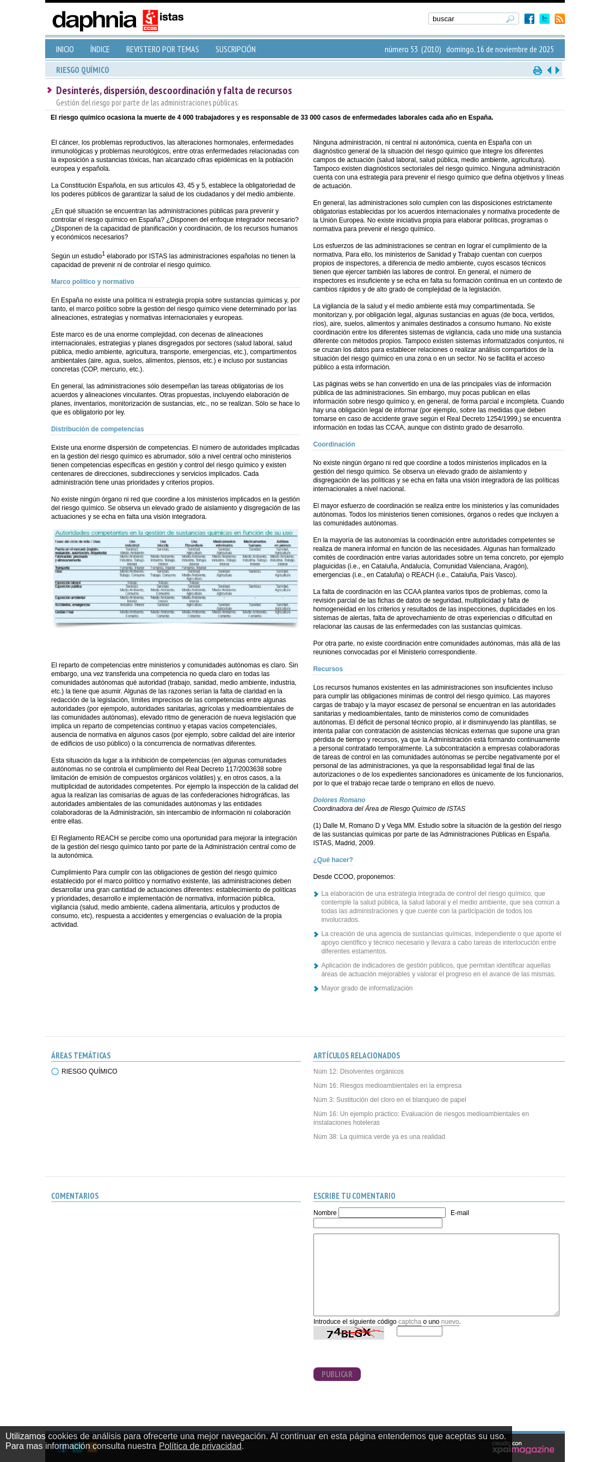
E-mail (460, 1213)
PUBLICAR (337, 1374)
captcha (409, 1321)
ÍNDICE (100, 49)
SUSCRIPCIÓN (235, 49)
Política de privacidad (200, 1446)
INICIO (65, 49)
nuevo (450, 1321)
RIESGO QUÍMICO (89, 1071)
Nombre (325, 1213)
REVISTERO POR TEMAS (162, 49)
